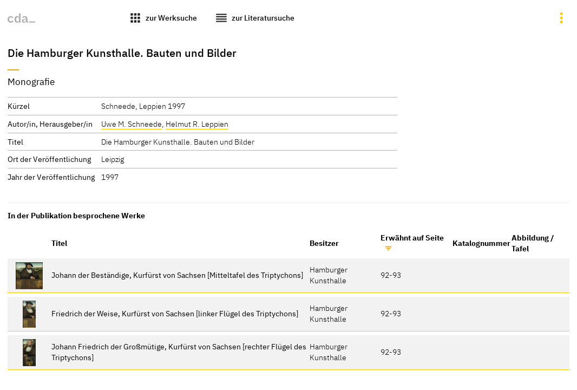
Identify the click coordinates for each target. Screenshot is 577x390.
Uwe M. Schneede (131, 124)
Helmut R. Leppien (197, 124)
